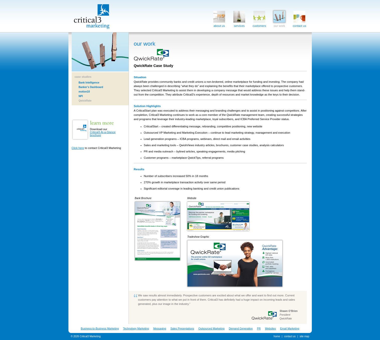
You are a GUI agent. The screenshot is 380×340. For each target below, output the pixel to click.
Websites (270, 328)
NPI (81, 96)
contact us (299, 18)
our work (279, 18)
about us (219, 18)
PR (259, 328)
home (277, 336)
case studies (83, 76)
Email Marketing (289, 328)
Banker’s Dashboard (91, 87)
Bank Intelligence (89, 82)
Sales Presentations (182, 328)
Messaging (159, 328)
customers (259, 18)
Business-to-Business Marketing (100, 328)
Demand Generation (241, 328)
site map (304, 336)
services (239, 18)
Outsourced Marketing (211, 328)
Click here (78, 147)
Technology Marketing (136, 328)
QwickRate (85, 100)
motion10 (84, 91)
